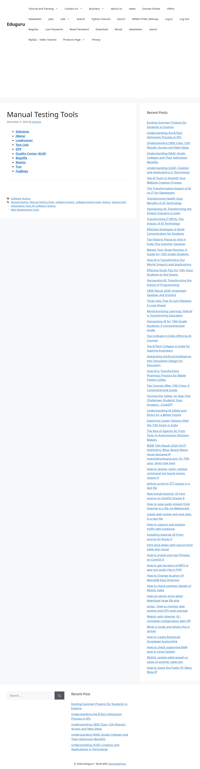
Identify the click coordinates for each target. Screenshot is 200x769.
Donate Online (151, 8)
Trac (19, 167)
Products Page (75, 39)
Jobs (51, 19)
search (153, 29)
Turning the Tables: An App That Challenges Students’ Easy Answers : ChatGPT (169, 400)
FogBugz (22, 171)
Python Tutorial (101, 19)
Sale (66, 19)
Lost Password (54, 29)
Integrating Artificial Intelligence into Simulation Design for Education (169, 360)
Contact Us (75, 8)
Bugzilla (21, 158)
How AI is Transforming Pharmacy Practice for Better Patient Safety (166, 375)
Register (34, 29)
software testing (64, 202)
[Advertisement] (100, 74)
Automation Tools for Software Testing (33, 206)
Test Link (22, 145)
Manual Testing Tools (42, 202)
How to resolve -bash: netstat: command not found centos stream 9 (167, 473)
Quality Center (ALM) (31, 154)
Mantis (21, 162)
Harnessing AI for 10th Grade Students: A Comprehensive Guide (167, 325)
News (132, 8)
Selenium (22, 132)
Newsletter (35, 19)
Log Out (184, 19)
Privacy (96, 39)
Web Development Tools (25, 209)
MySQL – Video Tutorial (42, 39)
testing (106, 202)
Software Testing (20, 198)
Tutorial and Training (45, 8)
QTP (18, 149)
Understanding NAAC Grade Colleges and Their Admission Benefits (167, 157)
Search (81, 19)
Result (118, 29)
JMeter (20, 136)
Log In (169, 19)
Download (102, 29)
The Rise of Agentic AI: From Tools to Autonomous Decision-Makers (168, 435)
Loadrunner (24, 140)
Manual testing (19, 202)
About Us (116, 8)
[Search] (59, 695)
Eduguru (16, 24)
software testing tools (88, 202)
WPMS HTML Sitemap (145, 19)
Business (98, 8)
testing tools (119, 202)
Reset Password (79, 29)
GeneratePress (117, 763)
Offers (171, 8)
